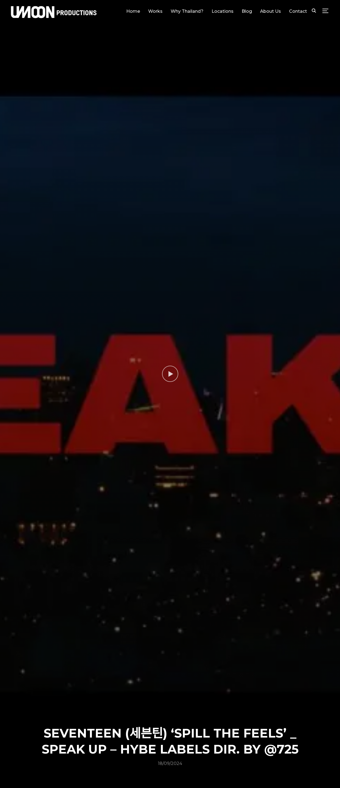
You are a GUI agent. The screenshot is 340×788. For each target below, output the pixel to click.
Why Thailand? (187, 11)
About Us (270, 11)
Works (155, 11)
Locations (223, 11)
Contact (298, 11)
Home (133, 11)
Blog (247, 11)
